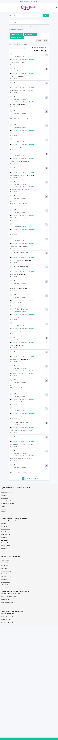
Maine (12, 345)
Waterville (13, 359)
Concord (13, 217)
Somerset (13, 260)
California (13, 104)
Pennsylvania (20, 458)
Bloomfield (13, 246)
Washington (17, 189)
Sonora (12, 147)
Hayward (13, 401)
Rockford (13, 161)
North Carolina (21, 175)
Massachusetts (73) (5, 529)
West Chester (14, 458)
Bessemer (13, 416)
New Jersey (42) (5, 542)
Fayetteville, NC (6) (5, 582)
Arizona (13, 62)
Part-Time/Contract (21, 62)
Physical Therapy (15, 59)
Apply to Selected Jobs (17, 48)
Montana (17, 331)
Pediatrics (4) (4, 509)
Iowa (17, 246)
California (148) (4, 523)
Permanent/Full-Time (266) (7, 622)
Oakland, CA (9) (5, 560)
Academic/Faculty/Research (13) (8, 500)
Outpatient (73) (4, 495)
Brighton (13, 90)
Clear (45, 40)
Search (46, 15)
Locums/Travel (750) (6, 619)
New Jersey (18, 260)
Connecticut (17, 118)
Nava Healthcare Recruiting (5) (8, 602)
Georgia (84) (4, 526)
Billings (12, 331)
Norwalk (13, 118)
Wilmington (13, 373)
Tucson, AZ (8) (4, 562)
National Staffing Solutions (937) (8, 596)
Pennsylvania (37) (5, 545)
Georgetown (14, 472)
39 (35, 478)
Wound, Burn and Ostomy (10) (8, 503)
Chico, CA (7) (4, 568)
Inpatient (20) (4, 498)
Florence (13, 430)
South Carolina (18, 430)
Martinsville (14, 317)
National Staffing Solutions (20, 56)
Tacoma (13, 189)
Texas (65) (3, 531)
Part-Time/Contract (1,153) (7, 616)
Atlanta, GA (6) (4, 584)
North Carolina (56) (5, 534)
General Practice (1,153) (6, 492)
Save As (39, 40)
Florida (12, 232)
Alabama (18, 416)
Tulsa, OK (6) (4, 573)
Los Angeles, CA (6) (5, 579)
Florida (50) (4, 537)
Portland (13, 132)
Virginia (18, 317)
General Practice (23, 59)
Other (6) (3, 506)
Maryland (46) (4, 540)
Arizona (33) (4, 548)
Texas (12, 76)
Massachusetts (18, 90)
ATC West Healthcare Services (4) (8, 605)
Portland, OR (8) (5, 565)
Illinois (16, 161)
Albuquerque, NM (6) (6, 576)
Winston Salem (14, 175)
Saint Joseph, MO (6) (6, 571)
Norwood (13, 444)
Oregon (16, 132)
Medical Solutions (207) (6, 599)
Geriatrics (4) (4, 511)
